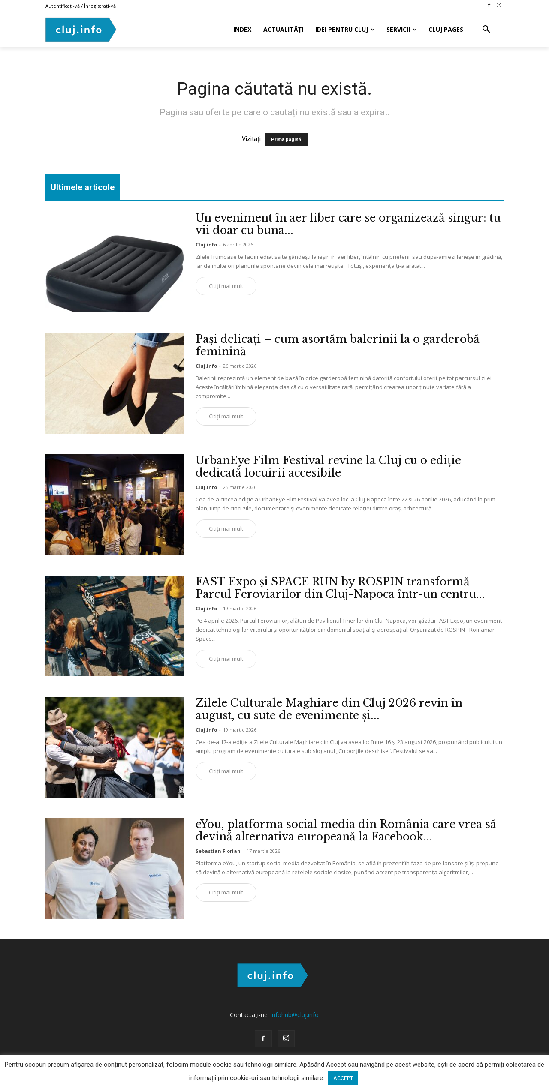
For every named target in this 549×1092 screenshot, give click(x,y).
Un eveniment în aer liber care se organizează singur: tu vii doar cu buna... (348, 224)
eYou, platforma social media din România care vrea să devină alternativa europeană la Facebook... (346, 830)
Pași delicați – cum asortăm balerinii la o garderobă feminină (338, 345)
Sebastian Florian (218, 851)
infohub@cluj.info (295, 1015)
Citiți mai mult (226, 286)
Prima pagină (286, 139)
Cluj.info (206, 244)
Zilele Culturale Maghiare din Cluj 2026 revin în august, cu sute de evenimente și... (329, 709)
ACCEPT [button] (343, 1078)
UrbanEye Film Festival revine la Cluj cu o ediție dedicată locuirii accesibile (328, 467)
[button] (486, 29)
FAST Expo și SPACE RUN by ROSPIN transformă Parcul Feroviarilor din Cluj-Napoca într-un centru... (340, 588)
